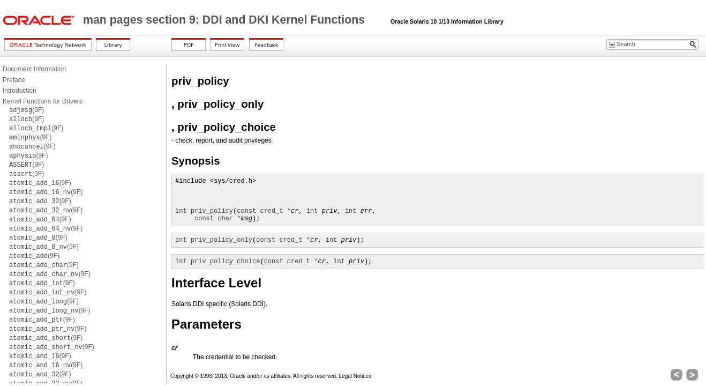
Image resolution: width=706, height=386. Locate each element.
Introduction (19, 90)
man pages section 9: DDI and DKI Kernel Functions (225, 19)
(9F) (26, 110)
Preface (14, 80)
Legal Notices (355, 376)
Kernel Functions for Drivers (42, 101)
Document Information (34, 69)
